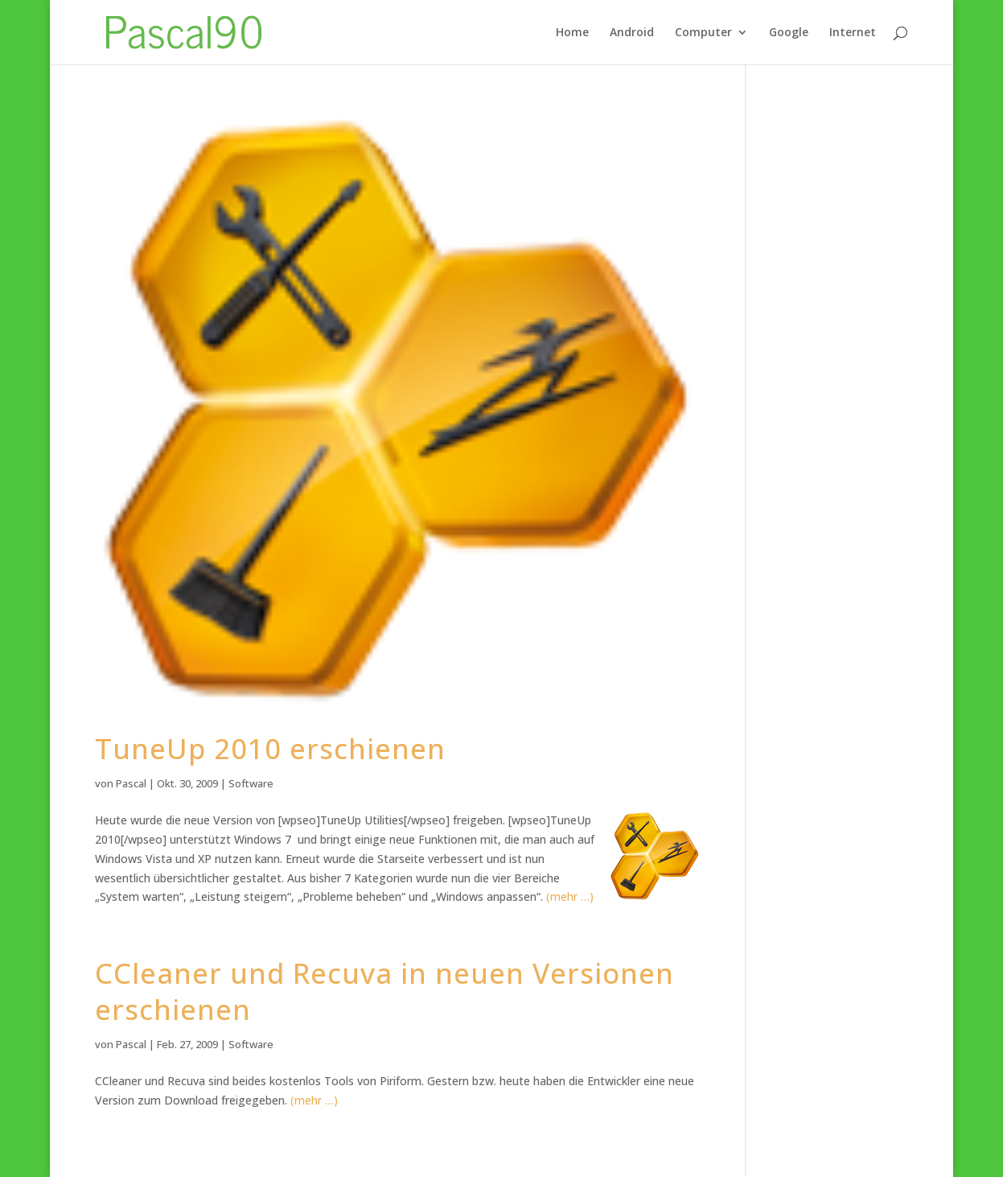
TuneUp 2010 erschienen (270, 748)
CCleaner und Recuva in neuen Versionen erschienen (384, 991)
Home (572, 33)
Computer (703, 33)
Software (250, 783)
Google (788, 33)
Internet (852, 33)
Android (632, 33)
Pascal (131, 783)
